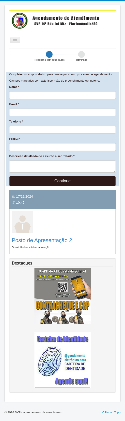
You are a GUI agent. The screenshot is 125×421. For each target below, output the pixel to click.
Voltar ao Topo (111, 412)
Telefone (16, 121)
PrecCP (14, 138)
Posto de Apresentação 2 (42, 240)
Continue (62, 181)
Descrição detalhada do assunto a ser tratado (42, 156)
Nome (14, 87)
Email (14, 104)
